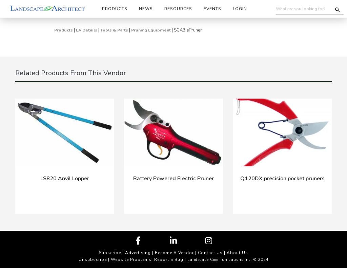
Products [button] (114, 9)
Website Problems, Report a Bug (147, 259)
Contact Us (210, 252)
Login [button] (240, 9)
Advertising (138, 252)
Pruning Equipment (151, 30)
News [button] (146, 9)
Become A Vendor (174, 252)
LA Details (86, 30)
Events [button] (212, 9)
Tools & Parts (114, 30)
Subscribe (110, 252)
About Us (237, 252)
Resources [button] (178, 9)
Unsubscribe (93, 259)
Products (63, 30)
